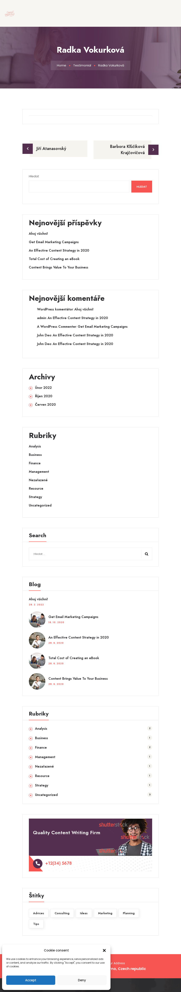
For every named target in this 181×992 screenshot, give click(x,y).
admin (41, 318)
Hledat (34, 176)
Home (61, 65)
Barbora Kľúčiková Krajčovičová (127, 150)
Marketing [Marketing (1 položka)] (105, 913)
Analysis (35, 446)
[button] (104, 950)
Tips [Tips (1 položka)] (36, 924)
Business (35, 455)
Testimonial (82, 65)
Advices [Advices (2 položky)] (38, 913)
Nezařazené (38, 480)
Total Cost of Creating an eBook (54, 259)
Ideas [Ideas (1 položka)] (84, 913)
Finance (35, 463)
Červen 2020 (45, 405)
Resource (36, 489)
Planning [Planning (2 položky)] (129, 913)
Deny (82, 980)
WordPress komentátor (55, 309)
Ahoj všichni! (38, 234)
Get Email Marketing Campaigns (54, 242)
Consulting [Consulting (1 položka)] (62, 913)
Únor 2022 (43, 388)
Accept (30, 980)
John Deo (44, 335)
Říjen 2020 (43, 396)
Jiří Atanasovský (51, 149)
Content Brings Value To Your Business (58, 267)
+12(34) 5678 (58, 863)
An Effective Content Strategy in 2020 (59, 251)
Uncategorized (40, 505)
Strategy (35, 497)
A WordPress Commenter (56, 326)
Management (39, 472)
